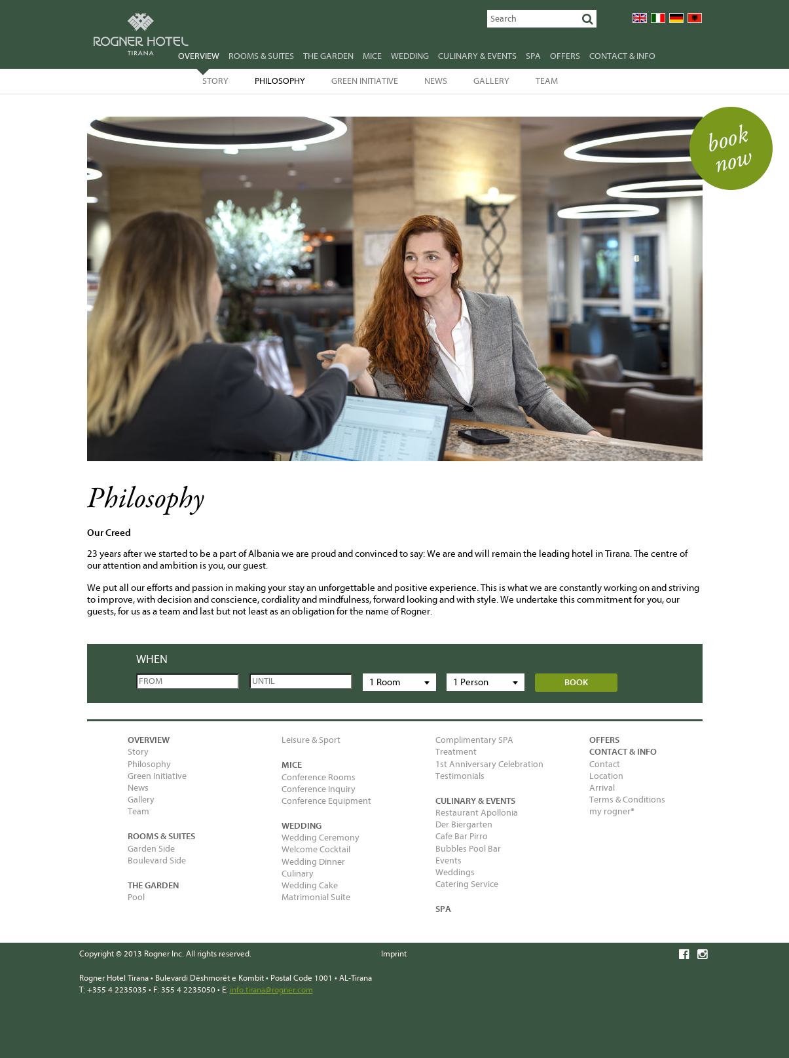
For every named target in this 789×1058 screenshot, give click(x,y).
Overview (198, 58)
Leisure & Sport (311, 740)
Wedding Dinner (313, 861)
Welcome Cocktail (316, 849)
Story (215, 80)
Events (448, 860)
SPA (533, 56)
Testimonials (460, 776)
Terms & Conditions (627, 799)
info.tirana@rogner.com (271, 989)
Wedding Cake (310, 885)
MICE (372, 56)
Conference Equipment (326, 800)
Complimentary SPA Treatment (474, 745)
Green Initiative (364, 80)
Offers (565, 56)
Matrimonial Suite (316, 897)
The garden (328, 56)
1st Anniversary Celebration (489, 764)
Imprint (394, 953)
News (435, 80)
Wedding (410, 56)
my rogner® (611, 811)
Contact (604, 764)
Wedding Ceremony (320, 837)
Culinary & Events (477, 56)
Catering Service (466, 884)
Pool (136, 897)
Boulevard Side (157, 860)
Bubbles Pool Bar (468, 848)
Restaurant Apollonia (476, 812)
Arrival (602, 787)
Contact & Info (622, 56)
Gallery (491, 80)
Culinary (298, 873)
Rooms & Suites (261, 56)
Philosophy (280, 80)
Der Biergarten (463, 824)
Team (547, 80)
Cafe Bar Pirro (461, 836)
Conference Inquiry (319, 789)
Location (606, 776)
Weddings (455, 872)
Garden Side (151, 848)
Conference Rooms (319, 777)
